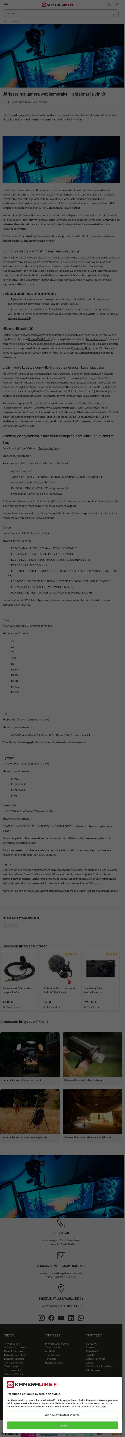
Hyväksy (62, 1425)
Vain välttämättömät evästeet (62, 1414)
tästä (103, 1406)
